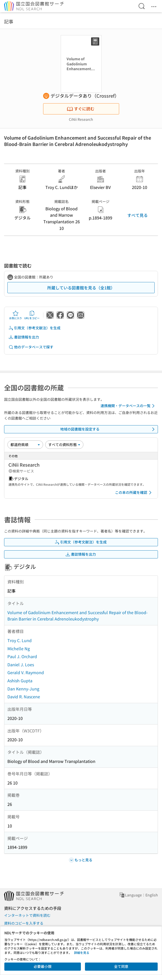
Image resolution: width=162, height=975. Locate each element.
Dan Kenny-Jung (23, 689)
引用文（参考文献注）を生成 (34, 328)
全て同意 (121, 966)
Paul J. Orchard (22, 656)
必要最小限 (43, 966)
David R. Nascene (23, 696)
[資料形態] (64, 444)
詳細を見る (81, 952)
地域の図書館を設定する (108, 429)
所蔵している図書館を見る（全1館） (81, 288)
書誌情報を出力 (23, 337)
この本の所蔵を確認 (134, 493)
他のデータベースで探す (30, 347)
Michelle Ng (18, 648)
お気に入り (15, 315)
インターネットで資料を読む (27, 915)
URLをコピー (32, 315)
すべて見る (137, 215)
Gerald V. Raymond (25, 672)
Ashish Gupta (19, 680)
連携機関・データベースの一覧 (128, 406)
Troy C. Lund (19, 640)
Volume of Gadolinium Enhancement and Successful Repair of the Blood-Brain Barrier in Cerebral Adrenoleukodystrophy (77, 615)
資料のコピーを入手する (23, 923)
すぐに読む (80, 109)
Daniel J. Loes (20, 664)
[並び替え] (25, 444)
